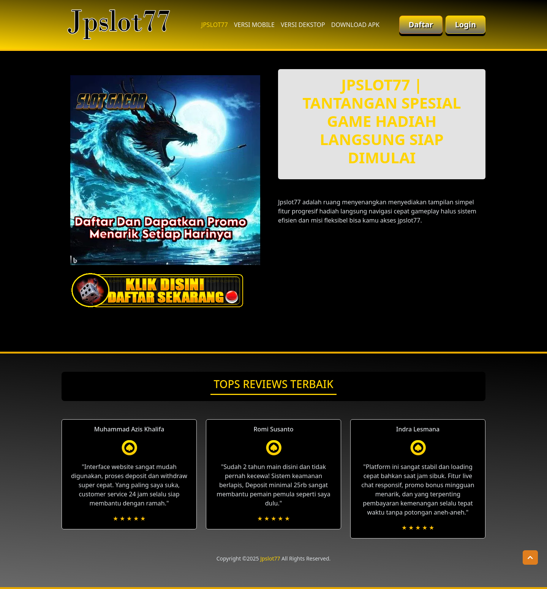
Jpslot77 (270, 558)
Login (465, 24)
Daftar (421, 24)
